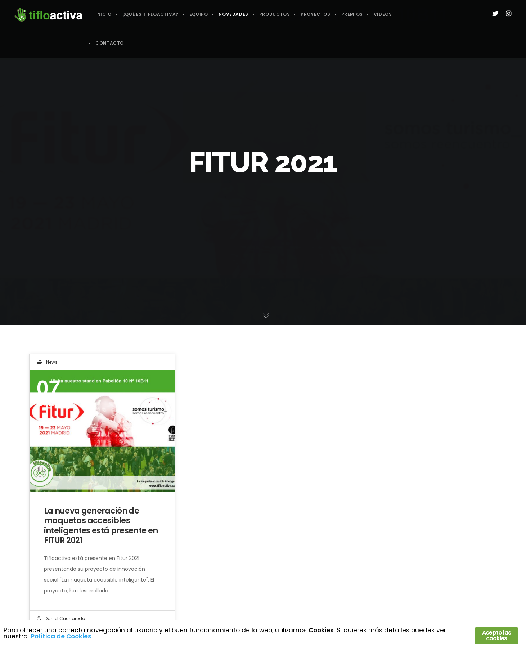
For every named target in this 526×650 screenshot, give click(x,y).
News (52, 362)
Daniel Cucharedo (65, 618)
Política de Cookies (61, 636)
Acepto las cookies (496, 635)
